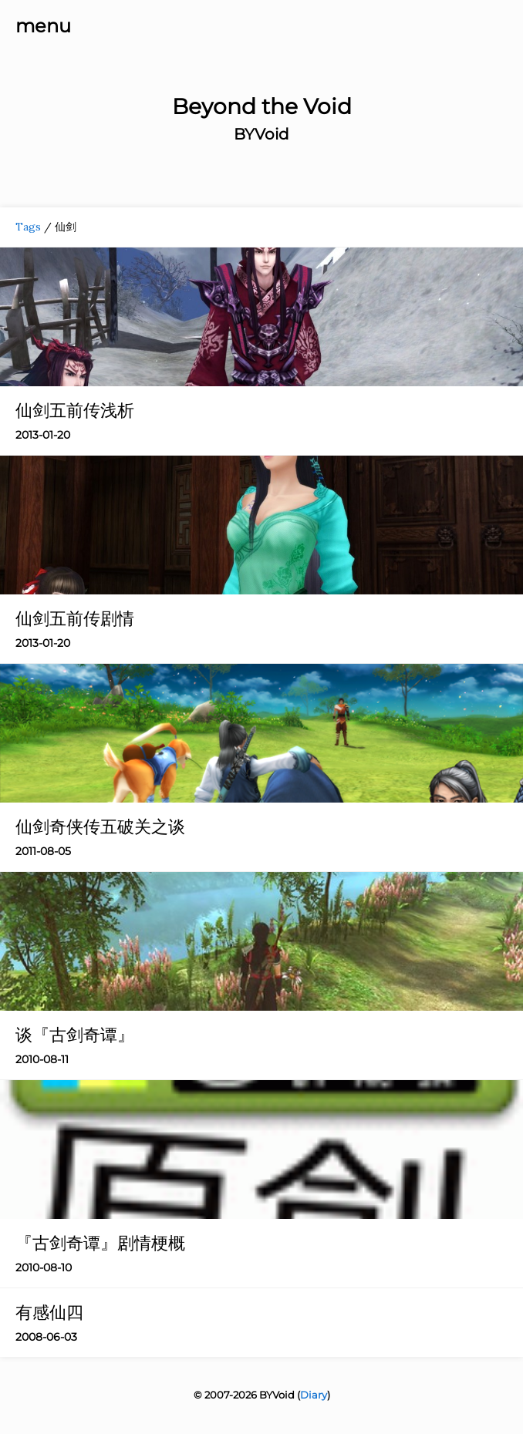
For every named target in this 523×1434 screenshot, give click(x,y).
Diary (313, 1395)
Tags (28, 227)
